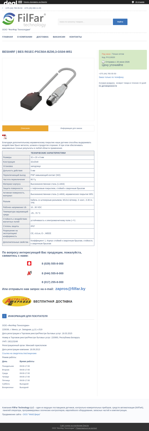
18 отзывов (139, 2)
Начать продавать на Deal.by (35, 2)
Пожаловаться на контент (86, 428)
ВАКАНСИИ (59, 37)
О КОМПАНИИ (24, 37)
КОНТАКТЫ (76, 37)
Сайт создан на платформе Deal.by (74, 426)
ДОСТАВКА (43, 37)
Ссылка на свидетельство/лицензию (19, 353)
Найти (120, 22)
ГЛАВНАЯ (7, 37)
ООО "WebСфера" (31, 414)
